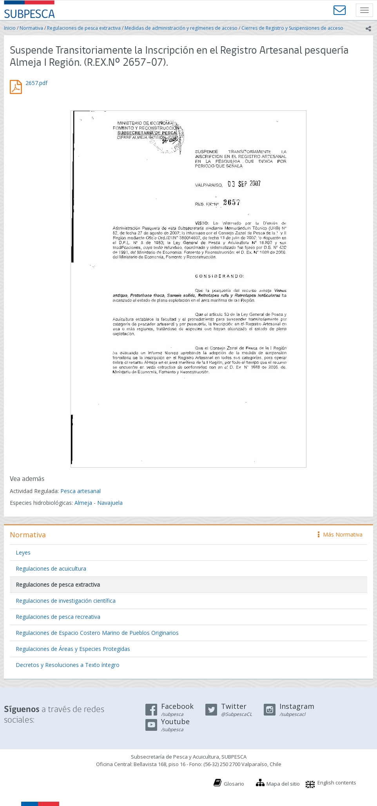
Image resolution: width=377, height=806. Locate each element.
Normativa (31, 28)
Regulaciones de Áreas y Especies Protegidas (73, 648)
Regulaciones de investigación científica (66, 600)
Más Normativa (340, 534)
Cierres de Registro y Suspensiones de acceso (292, 28)
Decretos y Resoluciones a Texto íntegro (68, 665)
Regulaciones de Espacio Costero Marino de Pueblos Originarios (97, 632)
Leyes (23, 552)
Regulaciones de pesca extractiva (84, 28)
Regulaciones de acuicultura (51, 568)
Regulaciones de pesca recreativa (58, 616)
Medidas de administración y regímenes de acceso (181, 28)
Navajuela (110, 502)
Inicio (10, 28)
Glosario (234, 783)
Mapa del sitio (283, 783)
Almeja (83, 502)
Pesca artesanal (80, 491)
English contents (336, 782)
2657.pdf (36, 83)
